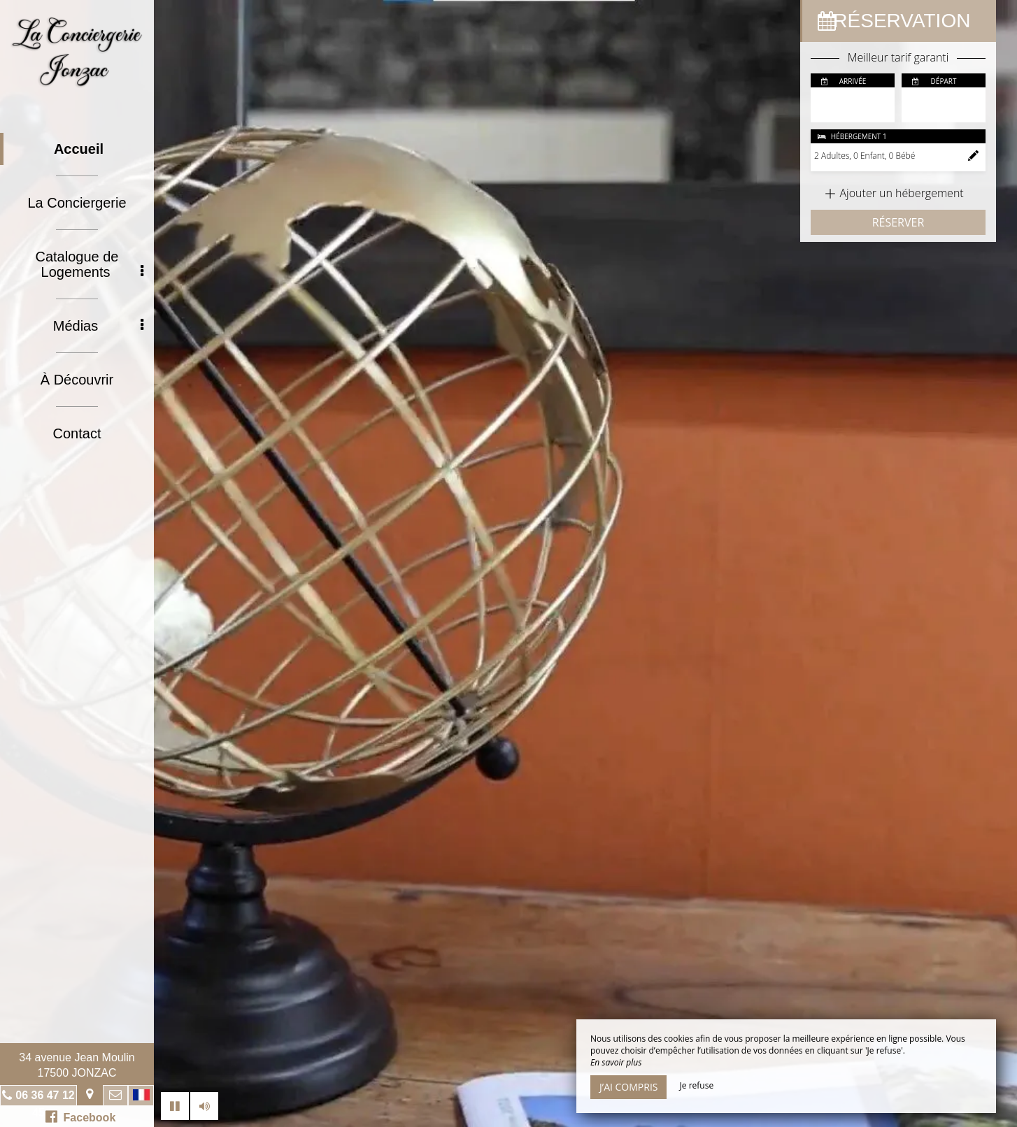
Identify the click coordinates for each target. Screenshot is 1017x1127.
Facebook (80, 1117)
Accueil (79, 149)
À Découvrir (77, 379)
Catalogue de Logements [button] (90, 264)
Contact (77, 433)
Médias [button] (98, 325)
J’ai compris (628, 1086)
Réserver (898, 222)
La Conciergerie (76, 202)
